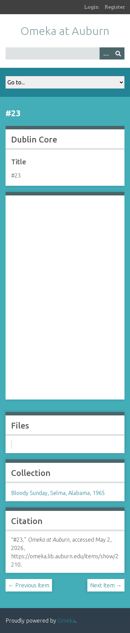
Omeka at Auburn (65, 31)
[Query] (65, 53)
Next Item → (106, 585)
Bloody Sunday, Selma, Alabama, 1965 (58, 493)
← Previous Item (28, 585)
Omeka (66, 620)
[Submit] (118, 53)
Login (91, 7)
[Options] (105, 53)
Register (115, 7)
